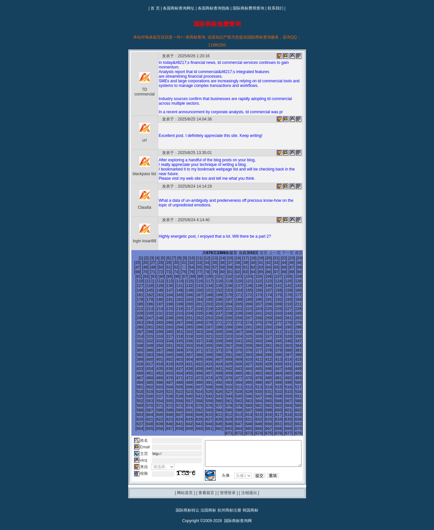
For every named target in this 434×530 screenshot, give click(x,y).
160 (223, 290)
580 (282, 396)
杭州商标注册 (229, 501)
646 (223, 414)
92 (280, 272)
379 (252, 345)
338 (203, 336)
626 (203, 410)
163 (252, 290)
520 (223, 382)
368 (144, 345)
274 (282, 318)
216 (243, 304)
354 (183, 341)
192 (183, 299)
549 (154, 391)
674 (262, 424)
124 (223, 281)
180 (243, 295)
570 (183, 396)
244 (163, 313)
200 (262, 299)
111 (272, 276)
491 (292, 373)
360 (243, 341)
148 (282, 285)
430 (223, 359)
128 (262, 281)
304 (223, 327)
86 (234, 272)
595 (252, 401)
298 (163, 327)
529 (134, 387)
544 (282, 387)
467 (233, 368)
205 (134, 304)
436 (282, 359)
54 (165, 267)
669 (272, 419)
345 (272, 336)
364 (282, 341)
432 (243, 359)
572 (203, 396)
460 (163, 368)
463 (193, 368)
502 (223, 378)
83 (211, 272)
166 (282, 290)
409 (193, 355)
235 (252, 308)
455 (292, 364)
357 (213, 341)
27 (134, 262)
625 (193, 410)
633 (272, 410)
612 (243, 405)
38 (219, 262)
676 (282, 424)
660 (183, 419)
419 (292, 355)
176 (203, 295)
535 (193, 387)
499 (193, 378)
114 (302, 276)
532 (163, 387)
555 (213, 391)
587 (173, 401)
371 (173, 345)
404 (144, 355)
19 (249, 258)
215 (233, 304)
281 (173, 322)
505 (252, 378)
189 (154, 299)
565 (134, 396)
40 (234, 262)
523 (252, 382)
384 (302, 345)
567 (154, 396)
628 (223, 410)
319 (193, 332)
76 (157, 272)
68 (273, 267)
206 (144, 304)
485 (233, 373)
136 (163, 285)
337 (193, 336)
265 (193, 318)
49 (303, 262)
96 (132, 276)
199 (252, 299)
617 (292, 405)
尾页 (303, 253)
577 (252, 396)
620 (144, 410)
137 (173, 285)
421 (134, 359)
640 (163, 414)
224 (144, 308)
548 (144, 391)
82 (203, 272)
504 (243, 378)
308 (262, 327)
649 (252, 414)
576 (243, 396)
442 (163, 364)
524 (262, 382)
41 (242, 262)
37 (211, 262)
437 (292, 359)
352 (163, 341)
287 (233, 322)
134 (144, 285)
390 (183, 350)
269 (233, 318)
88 (249, 272)
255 (272, 313)
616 (282, 405)
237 (272, 308)
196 (223, 299)
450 (243, 364)
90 (265, 272)
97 (139, 276)
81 (195, 272)
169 (134, 295)
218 (262, 304)
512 (144, 382)
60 (211, 267)
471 (272, 368)
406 (163, 355)
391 (193, 350)
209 (173, 304)
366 (302, 341)
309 (272, 327)
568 (163, 396)
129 (272, 281)
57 (188, 267)
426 (183, 359)
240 (302, 308)
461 (173, 368)
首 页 (155, 8)
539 (233, 387)
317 (173, 332)
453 (272, 364)
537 (213, 387)
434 (262, 359)
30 (157, 262)
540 (243, 387)
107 (233, 276)
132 (302, 281)
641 (173, 414)
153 (154, 290)
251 (233, 313)
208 (163, 304)
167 (292, 290)
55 (172, 267)
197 (233, 299)
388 (163, 350)
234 (243, 308)
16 (226, 258)
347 (292, 336)
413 (233, 355)
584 (144, 401)
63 (234, 267)
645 (213, 414)
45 (273, 262)
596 (262, 401)
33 (180, 262)
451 (252, 364)
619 (134, 410)
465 (213, 368)
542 (262, 387)
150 (302, 285)
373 (193, 345)
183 (272, 295)
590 (203, 401)
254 (262, 313)
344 (262, 336)
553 (193, 391)
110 (262, 276)
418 (282, 355)
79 (180, 272)
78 (172, 272)
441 (154, 364)
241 (134, 313)
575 (233, 396)
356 (203, 341)
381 (272, 345)
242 (144, 313)
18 (242, 258)
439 (134, 364)
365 (292, 341)
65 (249, 267)
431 (233, 359)
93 (288, 272)
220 (282, 304)
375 (213, 345)
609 (213, 405)
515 (173, 382)
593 (233, 401)
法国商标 (208, 501)
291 (272, 322)
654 (302, 414)
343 (252, 336)
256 (282, 313)
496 (163, 378)
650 (262, 414)
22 (273, 258)
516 (183, 382)
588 (183, 401)
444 (183, 364)
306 (243, 327)
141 (213, 285)
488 (262, 373)
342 (243, 336)
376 (223, 345)
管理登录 (228, 483)
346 (282, 336)
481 (193, 373)
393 (213, 350)
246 (183, 313)
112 (282, 276)
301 (193, 327)
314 (144, 332)
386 (144, 350)
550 (163, 391)
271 (252, 318)
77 (165, 272)
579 (272, 396)
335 (173, 336)
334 (163, 336)
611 (233, 405)
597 (272, 401)
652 (282, 414)
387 (154, 350)
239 (292, 308)
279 (154, 322)
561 (272, 391)
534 (183, 387)
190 (163, 299)
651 (272, 414)
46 (280, 262)
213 (213, 304)
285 (213, 322)
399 (272, 350)
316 (163, 332)
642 (183, 414)
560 (262, 391)
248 (203, 313)
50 (134, 267)
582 (302, 396)
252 (243, 313)
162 (243, 290)
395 (233, 350)
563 (292, 391)
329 (292, 332)
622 (163, 410)
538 (223, 387)
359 (233, 341)
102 (183, 276)
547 (134, 391)
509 (292, 378)
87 (242, 272)
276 (302, 318)
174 (183, 295)
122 (203, 281)
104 (203, 276)
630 (243, 410)
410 (203, 355)
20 (257, 258)
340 (223, 336)
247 (193, 313)
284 (203, 322)
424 (163, 359)
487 (252, 373)
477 (154, 373)
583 (134, 401)
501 (213, 378)
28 (141, 262)
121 (193, 281)
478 (163, 373)
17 (234, 258)
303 (213, 327)
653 (292, 414)
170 (144, 295)
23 (280, 258)
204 (302, 299)
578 (262, 396)
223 (134, 308)
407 (173, 355)
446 (203, 364)
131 (292, 281)
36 (203, 262)
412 (223, 355)
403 (134, 355)
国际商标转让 (187, 501)
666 (243, 419)
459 (154, 368)
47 (288, 262)
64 (242, 267)
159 (213, 290)
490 (282, 373)
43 (257, 262)
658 (163, 419)
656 (144, 419)
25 (296, 258)
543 (272, 387)
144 (243, 285)
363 (272, 341)
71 (296, 267)
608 (203, 405)
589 (193, 401)
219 (272, 304)
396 (243, 350)
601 (134, 405)
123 (213, 281)
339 (213, 336)
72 (303, 267)
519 (213, 382)
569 (173, 396)
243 (154, 313)
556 (223, 391)
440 (144, 364)
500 (203, 378)
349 (134, 341)
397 (252, 350)
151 (134, 290)
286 (223, 322)
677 (292, 424)
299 (173, 327)
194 (203, 299)
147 (272, 285)
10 (180, 258)
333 (154, 336)
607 (193, 405)
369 (154, 345)
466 (223, 368)
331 (134, 336)
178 (223, 295)
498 (183, 378)
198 (243, 299)
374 (203, 345)
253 (252, 313)
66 (257, 267)
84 (219, 272)
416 (262, 355)
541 (252, 387)
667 (252, 419)
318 (183, 332)
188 (144, 299)
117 (154, 281)
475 (134, 373)
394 (223, 350)
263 (173, 318)
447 (213, 364)
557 (233, 391)
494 (144, 378)
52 (149, 267)
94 (296, 272)
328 (282, 332)
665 (233, 419)
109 (252, 276)
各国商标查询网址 (178, 8)
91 (273, 272)
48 (296, 262)
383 (292, 345)
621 (154, 410)
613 (252, 405)
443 (173, 364)
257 (292, 313)
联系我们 (275, 8)
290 (262, 322)
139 (193, 285)
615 (272, 405)
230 (203, 308)
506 (262, 378)
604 (163, 405)
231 (213, 308)
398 (262, 350)
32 (172, 262)
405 (154, 355)
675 (272, 424)
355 (193, 341)
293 (292, 322)
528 (302, 382)
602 (144, 405)
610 (223, 405)
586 (163, 401)
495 (154, 378)
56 (180, 267)
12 (195, 258)
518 (203, 382)
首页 (268, 253)
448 (223, 364)
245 (173, 313)
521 (233, 382)
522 (243, 382)
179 (233, 295)
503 (233, 378)
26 (303, 258)
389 (173, 350)
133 (134, 285)
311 (292, 327)
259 (134, 318)
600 (302, 401)
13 (203, 258)
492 (302, 373)
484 (223, 373)
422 (144, 359)
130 (282, 281)
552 (183, 391)
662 (203, 419)
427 (193, 359)
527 (292, 382)
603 (154, 405)
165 (272, 290)
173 (173, 295)
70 (288, 267)
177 (213, 295)
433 (252, 359)
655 (134, 419)
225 (154, 308)
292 (282, 322)
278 (144, 322)
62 (226, 267)
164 (262, 290)
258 (302, 313)
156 (183, 290)
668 (262, 419)
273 (272, 318)
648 (243, 414)
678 (302, 424)
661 (193, 419)
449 (233, 364)
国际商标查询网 (238, 511)
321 (213, 332)
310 (282, 327)
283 (193, 322)
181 (252, 295)
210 (183, 304)
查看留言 (206, 483)
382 (282, 345)
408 (183, 355)
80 (188, 272)
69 (280, 267)
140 (203, 285)
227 (173, 308)
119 (173, 281)
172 (163, 295)
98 (147, 276)
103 (193, 276)
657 (154, 419)
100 (163, 276)
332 (144, 336)
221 (292, 304)
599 (292, 401)
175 (193, 295)
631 (252, 410)
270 (243, 318)
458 (144, 368)
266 (203, 318)
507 (272, 378)
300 (183, 327)
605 (173, 405)
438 (302, 359)
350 (144, 341)
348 (302, 336)
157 (193, 290)
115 (134, 281)
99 (155, 276)
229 (193, 308)
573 (213, 396)
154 (163, 290)
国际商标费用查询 (248, 8)
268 (223, 318)
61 (219, 267)
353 (173, 341)
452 (262, 364)
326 (262, 332)
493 (134, 378)
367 (134, 345)
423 (154, 359)
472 (282, 368)
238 (282, 308)
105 (213, 276)
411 (213, 355)
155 (173, 290)
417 (272, 355)
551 (173, 391)
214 (223, 304)
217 (252, 304)
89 (257, 272)
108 (243, 276)
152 (144, 290)
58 (195, 267)
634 (282, 410)
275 (292, 318)
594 (243, 401)
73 (134, 272)
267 (213, 318)
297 (154, 327)
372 (183, 345)
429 (213, 359)
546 (302, 387)
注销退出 (249, 483)
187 (134, 299)
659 (173, 419)
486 (243, 373)
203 (292, 299)
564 (302, 391)
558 (243, 391)
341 (233, 336)
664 (223, 419)
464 (203, 368)
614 (262, 405)
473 (292, 368)
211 (193, 304)
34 (188, 262)
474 (302, 368)
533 (173, 387)
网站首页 (185, 483)
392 (203, 350)
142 (223, 285)
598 (282, 401)
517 (193, 382)
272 (262, 318)
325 (252, 332)
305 (233, 327)
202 (282, 299)
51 (141, 267)
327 (272, 332)
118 (163, 281)
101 (173, 276)
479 (173, 373)
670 (282, 419)
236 (262, 308)
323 (233, 332)
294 (302, 322)
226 (163, 308)
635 (292, 410)
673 (252, 424)
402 (302, 350)
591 (213, 401)
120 (183, 281)
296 (144, 327)
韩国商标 (250, 501)
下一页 (292, 253)
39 (226, 262)
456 (302, 364)
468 (243, 368)
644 (203, 414)
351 (154, 341)
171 (154, 295)
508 (282, 378)
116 (144, 281)
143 (233, 285)
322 (223, 332)
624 (183, 410)
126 (243, 281)
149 (292, 285)
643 (193, 414)
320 (203, 332)
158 (203, 290)
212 (203, 304)
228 (183, 308)
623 (173, 410)
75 (149, 272)
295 (134, 327)
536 (203, 387)
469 (252, 368)
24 (288, 258)
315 (154, 332)
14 (211, 258)
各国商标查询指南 (213, 8)
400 (282, 350)
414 (243, 355)
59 (203, 267)
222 (302, 304)
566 (144, 396)
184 (282, 295)
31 (165, 262)
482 (203, 373)
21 (265, 258)
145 (252, 285)
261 (154, 318)
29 (149, 262)
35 (195, 262)
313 (134, 332)
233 (233, 308)
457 (134, 368)
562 (282, 391)
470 (262, 368)
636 (302, 410)
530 (144, 387)
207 (154, 304)
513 (154, 382)
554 (203, 391)
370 (163, 345)
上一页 (279, 253)
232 (223, 308)
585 (154, 401)
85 (226, 272)
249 (213, 313)
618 (302, 405)
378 (243, 345)
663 (213, 419)
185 (292, 295)
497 (173, 378)
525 (272, 382)
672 (302, 419)
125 (233, 281)
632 (262, 410)
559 (252, 391)
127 (252, 281)
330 (302, 332)
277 (134, 322)
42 (249, 262)
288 (243, 322)
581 (292, 396)
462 (183, 368)
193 (193, 299)
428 (203, 359)
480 (183, 373)
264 (183, 318)
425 (173, 359)
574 (223, 396)
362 (262, 341)
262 (163, 318)
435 (272, 359)
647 (233, 414)
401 (292, 350)
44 (265, 262)
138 (183, 285)
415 (252, 355)
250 (223, 313)
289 (252, 322)
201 (272, 299)
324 (243, 332)
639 (154, 414)
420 (302, 355)
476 (144, 373)
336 (183, 336)
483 (213, 373)
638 (144, 414)
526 (282, 382)
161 (233, 290)
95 (303, 272)
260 (144, 318)
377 (233, 345)
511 (134, 382)
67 (265, 267)
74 (141, 272)
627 (213, 410)
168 (302, 290)
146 (262, 285)
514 (163, 382)
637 (134, 414)
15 (219, 258)
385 (134, 350)
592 (223, 401)
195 (213, 299)
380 (262, 345)
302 (203, 327)
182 (262, 295)
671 (292, 419)
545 (292, 387)
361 (252, 341)
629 (233, 410)
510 (302, 378)
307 (252, 327)
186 (302, 295)
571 (193, 396)
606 (183, 405)
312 (302, 327)
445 (193, 364)
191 (173, 299)
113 (292, 276)
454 (282, 364)
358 (223, 341)
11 (188, 258)
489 (272, 373)
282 (183, 322)
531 (154, 387)
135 (154, 285)
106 (223, 276)
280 (163, 322)
